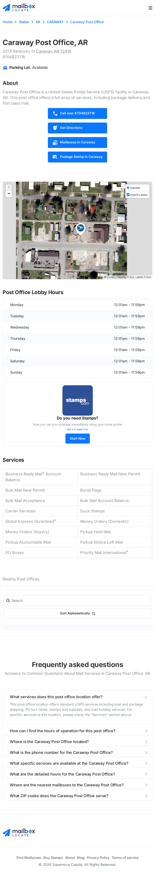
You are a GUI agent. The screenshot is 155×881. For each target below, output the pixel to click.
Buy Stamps (53, 857)
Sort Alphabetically (77, 613)
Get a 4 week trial (77, 429)
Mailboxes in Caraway (73, 142)
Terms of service (125, 857)
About (70, 857)
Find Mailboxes (28, 857)
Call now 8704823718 (73, 113)
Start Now (77, 438)
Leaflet (109, 277)
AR (38, 22)
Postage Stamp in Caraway (77, 157)
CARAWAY (55, 22)
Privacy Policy (98, 857)
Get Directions (67, 128)
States (24, 22)
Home (7, 22)
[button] (80, 229)
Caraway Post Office (87, 22)
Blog (81, 857)
